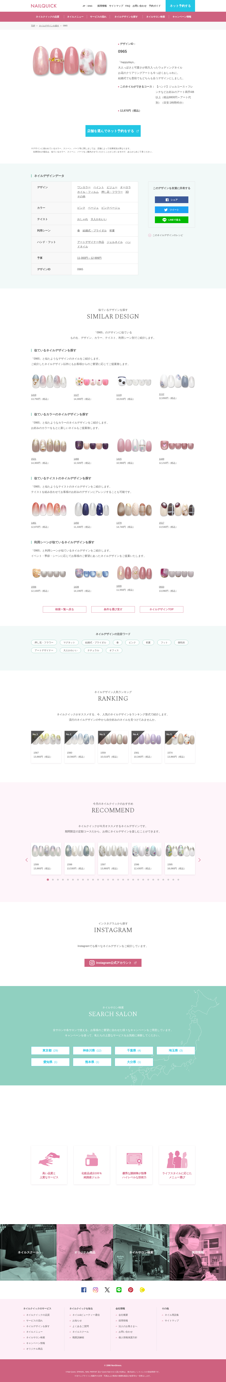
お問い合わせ (139, 6)
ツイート (174, 209)
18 (133, 879)
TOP (218, 1290)
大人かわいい (99, 219)
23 (158, 879)
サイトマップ (116, 6)
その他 (81, 196)
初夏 (112, 230)
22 (153, 879)
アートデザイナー (44, 650)
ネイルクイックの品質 (47, 16)
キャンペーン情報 (181, 16)
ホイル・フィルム (88, 192)
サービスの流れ (98, 16)
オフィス (114, 650)
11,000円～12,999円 (89, 258)
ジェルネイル (115, 242)
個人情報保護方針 (128, 1337)
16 (123, 879)
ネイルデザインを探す (126, 16)
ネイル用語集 (172, 1315)
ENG (90, 6)
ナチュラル (93, 650)
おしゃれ (82, 219)
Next (199, 860)
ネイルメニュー (75, 16)
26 (173, 879)
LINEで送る (174, 219)
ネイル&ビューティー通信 (86, 1315)
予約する (180, 6)
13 (108, 879)
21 (148, 879)
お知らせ (77, 1320)
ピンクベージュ (110, 207)
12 (103, 879)
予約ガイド (155, 6)
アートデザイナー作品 (90, 242)
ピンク (81, 207)
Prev (27, 860)
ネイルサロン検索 (155, 16)
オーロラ (125, 187)
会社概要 (123, 1315)
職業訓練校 (78, 1337)
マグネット (69, 642)
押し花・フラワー (112, 192)
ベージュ (93, 207)
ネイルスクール (80, 1331)
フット (164, 642)
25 (168, 879)
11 (98, 879)
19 (138, 879)
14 (113, 879)
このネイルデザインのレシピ (168, 235)
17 (128, 879)
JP (84, 6)
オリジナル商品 (34, 1348)
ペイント (98, 187)
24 (163, 879)
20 (143, 879)
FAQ (127, 6)
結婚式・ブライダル (95, 230)
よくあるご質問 (80, 1326)
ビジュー (112, 187)
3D (127, 192)
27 (178, 879)
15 (118, 879)
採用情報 (102, 6)
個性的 (181, 642)
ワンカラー (84, 187)
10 (93, 879)
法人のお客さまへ (128, 1326)
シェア (174, 199)
